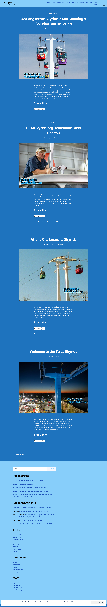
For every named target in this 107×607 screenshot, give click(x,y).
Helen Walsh (17, 508)
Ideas (87, 2)
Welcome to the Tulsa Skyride (53, 352)
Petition (48, 2)
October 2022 (17, 540)
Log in (15, 585)
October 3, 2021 (49, 245)
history (15, 565)
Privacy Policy (70, 601)
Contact (95, 4)
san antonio (45, 334)
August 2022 (17, 544)
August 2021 (17, 554)
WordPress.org (18, 592)
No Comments (59, 138)
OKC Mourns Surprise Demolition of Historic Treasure (30, 488)
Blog (96, 2)
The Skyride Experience (78, 2)
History (54, 2)
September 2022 (18, 542)
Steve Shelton (47, 222)
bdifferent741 (17, 526)
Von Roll (56, 222)
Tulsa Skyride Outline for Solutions (24, 484)
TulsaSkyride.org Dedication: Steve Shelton (53, 131)
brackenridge (39, 334)
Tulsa (52, 222)
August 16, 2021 (49, 357)
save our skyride (53, 13)
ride (36, 222)
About (91, 2)
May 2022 (16, 549)
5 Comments (60, 29)
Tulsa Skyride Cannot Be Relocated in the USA (34, 514)
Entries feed (17, 588)
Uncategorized (53, 347)
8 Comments (60, 357)
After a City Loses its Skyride (53, 239)
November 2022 (18, 537)
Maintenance (60, 2)
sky (38, 222)
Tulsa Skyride (8, 3)
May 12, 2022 (49, 138)
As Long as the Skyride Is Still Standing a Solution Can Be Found (53, 21)
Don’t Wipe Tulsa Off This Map (34, 523)
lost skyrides (53, 234)
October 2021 (17, 551)
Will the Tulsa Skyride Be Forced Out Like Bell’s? (29, 481)
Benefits (68, 2)
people (53, 123)
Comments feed (18, 590)
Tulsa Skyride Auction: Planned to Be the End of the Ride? (32, 491)
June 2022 (16, 547)
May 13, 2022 (49, 29)
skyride (41, 222)
